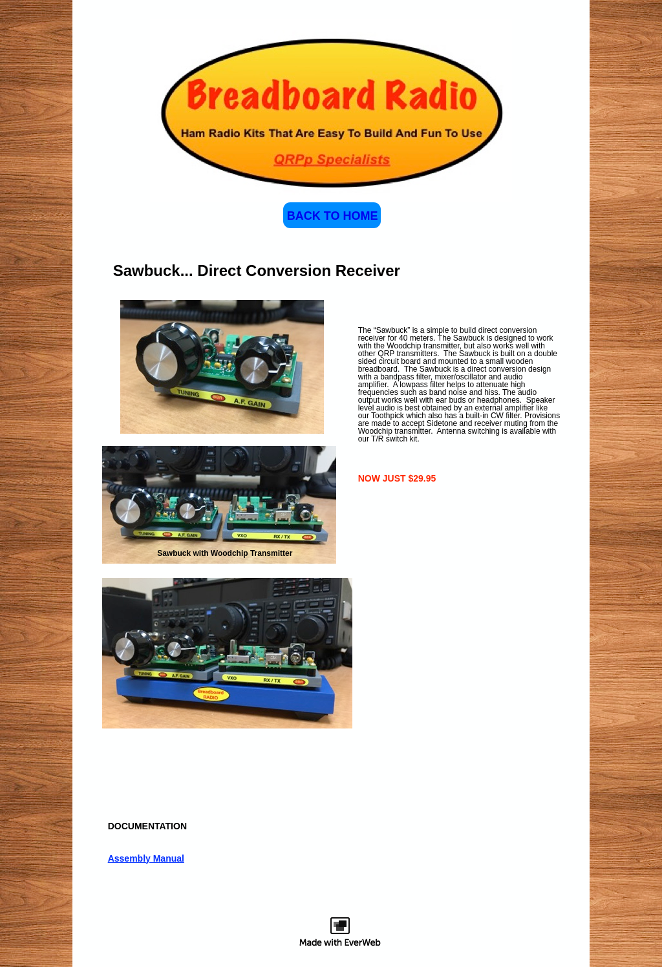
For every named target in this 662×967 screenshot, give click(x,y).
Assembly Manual (146, 858)
